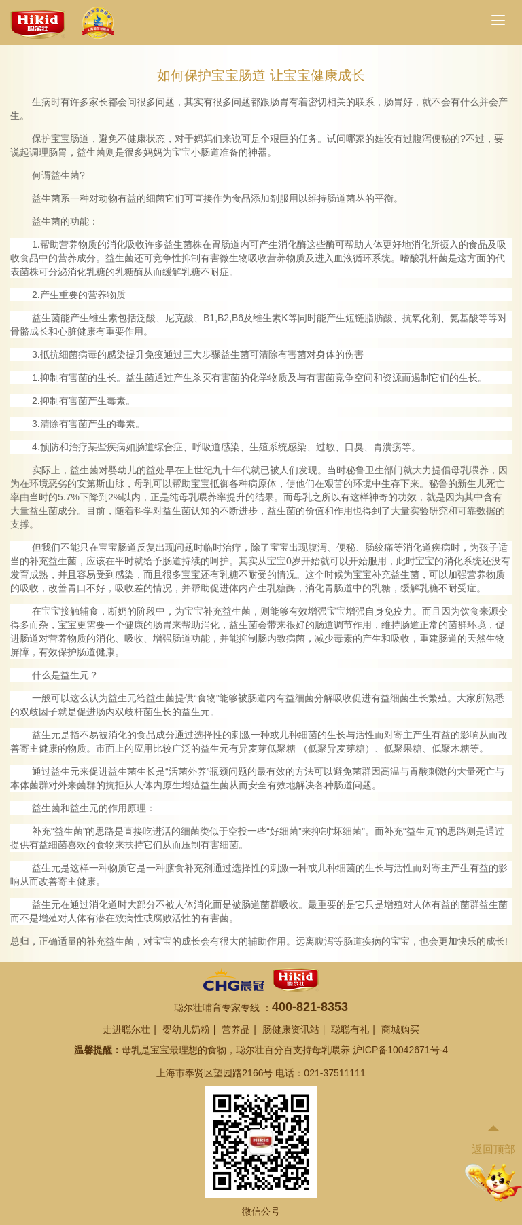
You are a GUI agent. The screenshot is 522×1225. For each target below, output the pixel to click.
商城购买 (400, 1029)
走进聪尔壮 (126, 1029)
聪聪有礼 (350, 1029)
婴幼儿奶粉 (186, 1029)
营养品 (236, 1029)
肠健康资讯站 (290, 1029)
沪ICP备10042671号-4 (400, 1049)
